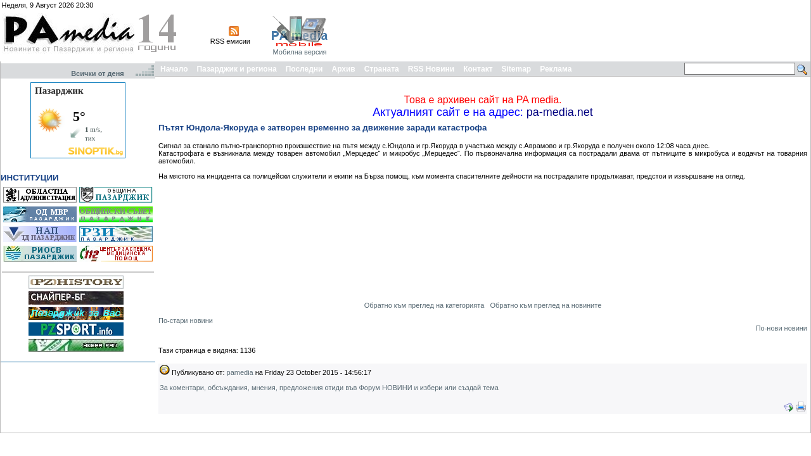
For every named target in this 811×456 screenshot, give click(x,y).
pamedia (240, 372)
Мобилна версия (299, 52)
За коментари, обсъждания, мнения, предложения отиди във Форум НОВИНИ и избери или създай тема (329, 387)
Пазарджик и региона (236, 69)
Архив (343, 69)
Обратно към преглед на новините (545, 305)
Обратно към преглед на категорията (424, 305)
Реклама (556, 69)
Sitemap (517, 69)
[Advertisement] (577, 30)
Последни (304, 69)
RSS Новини (431, 69)
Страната (381, 69)
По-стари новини (185, 320)
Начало (174, 69)
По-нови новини (781, 328)
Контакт (477, 69)
